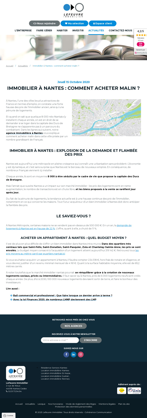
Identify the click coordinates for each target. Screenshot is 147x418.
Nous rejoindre (44, 23)
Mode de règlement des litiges (81, 404)
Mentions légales (107, 404)
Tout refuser (38, 415)
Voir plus (140, 44)
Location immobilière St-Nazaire (56, 373)
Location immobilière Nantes (55, 370)
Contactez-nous (120, 30)
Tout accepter (19, 415)
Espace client (102, 23)
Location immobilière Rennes (55, 379)
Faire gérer (44, 30)
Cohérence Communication (98, 412)
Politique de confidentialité (17, 408)
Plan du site (124, 404)
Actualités (96, 30)
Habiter (62, 30)
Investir (78, 30)
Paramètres (56, 415)
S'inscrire (90, 340)
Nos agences (73, 326)
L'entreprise (23, 30)
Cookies (10, 379)
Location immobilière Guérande (56, 376)
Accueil (9, 66)
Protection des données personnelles (73, 407)
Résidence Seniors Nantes (54, 368)
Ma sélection (74, 23)
